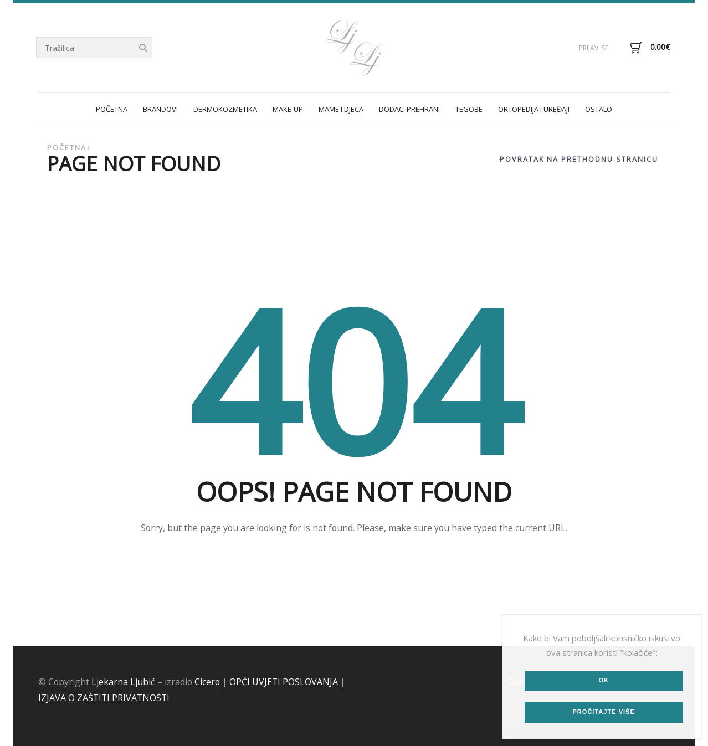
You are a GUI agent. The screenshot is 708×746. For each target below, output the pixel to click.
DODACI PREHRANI (409, 109)
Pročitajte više (603, 711)
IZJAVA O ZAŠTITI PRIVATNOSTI (104, 698)
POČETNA (111, 109)
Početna (66, 147)
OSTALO (598, 109)
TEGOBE (469, 109)
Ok (603, 680)
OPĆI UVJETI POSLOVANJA (283, 682)
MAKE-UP (288, 109)
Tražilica (143, 48)
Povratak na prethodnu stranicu (579, 159)
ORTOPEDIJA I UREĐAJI (534, 109)
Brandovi (160, 109)
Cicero (207, 682)
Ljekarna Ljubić (123, 682)
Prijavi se (593, 48)
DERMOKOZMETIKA (225, 109)
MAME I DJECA (341, 109)
